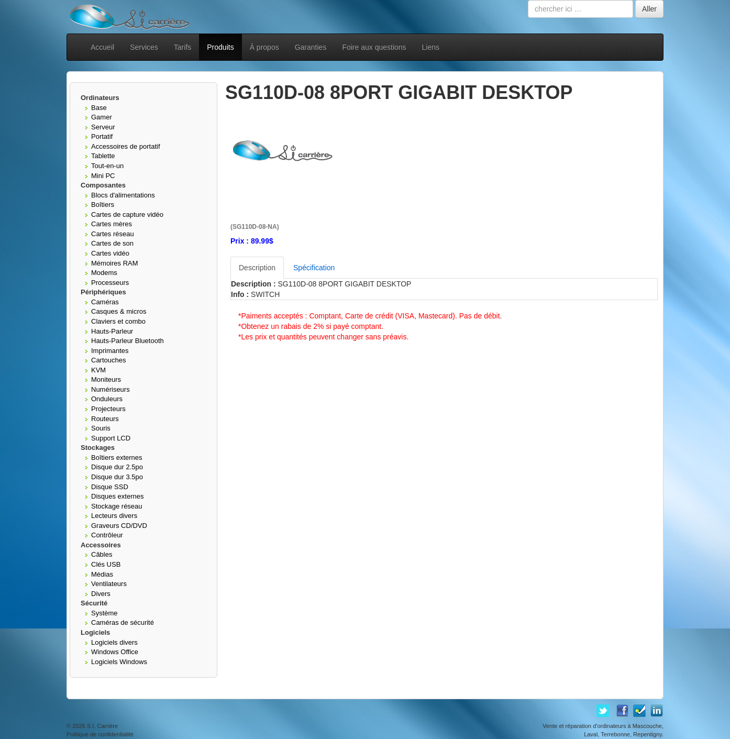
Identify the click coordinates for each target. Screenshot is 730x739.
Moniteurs (106, 379)
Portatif (102, 136)
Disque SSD (109, 487)
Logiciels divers (114, 642)
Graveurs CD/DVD (119, 526)
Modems (104, 273)
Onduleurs (107, 399)
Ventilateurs (109, 584)
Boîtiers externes (116, 457)
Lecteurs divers (114, 516)
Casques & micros (118, 311)
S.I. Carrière (102, 726)
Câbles (101, 554)
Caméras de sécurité (122, 622)
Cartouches (108, 360)
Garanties (311, 47)
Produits (220, 47)
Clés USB (105, 564)
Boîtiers (102, 204)
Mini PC (103, 176)
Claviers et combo (118, 321)
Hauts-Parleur (112, 331)
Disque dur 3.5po (117, 477)
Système (104, 613)
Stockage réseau (116, 506)
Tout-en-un (107, 166)
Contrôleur (107, 535)
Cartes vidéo (110, 253)
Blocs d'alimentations (123, 195)
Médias (102, 574)
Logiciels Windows (119, 662)
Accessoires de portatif (125, 146)
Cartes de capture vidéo (127, 214)
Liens (430, 47)
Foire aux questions (374, 47)
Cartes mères (111, 224)
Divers (100, 594)
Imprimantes (110, 351)
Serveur (103, 127)
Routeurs (105, 419)
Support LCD (110, 438)
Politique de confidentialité (100, 734)
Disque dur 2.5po (117, 467)
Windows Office (114, 652)
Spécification (314, 267)
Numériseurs (110, 389)
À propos (264, 47)
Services (144, 47)
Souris (100, 428)
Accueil (102, 47)
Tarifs (182, 47)
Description (257, 267)
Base (99, 108)
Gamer (101, 117)
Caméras (105, 302)
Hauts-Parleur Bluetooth (127, 341)
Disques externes (117, 496)
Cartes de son (112, 243)
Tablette (103, 156)
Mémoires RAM (114, 263)
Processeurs (110, 282)
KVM (98, 370)
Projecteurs (108, 409)
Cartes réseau (112, 234)
